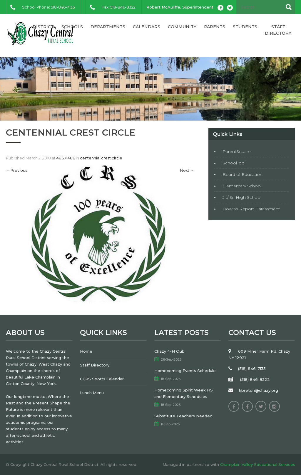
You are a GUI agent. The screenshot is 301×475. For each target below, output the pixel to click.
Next (187, 170)
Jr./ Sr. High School (242, 197)
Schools (72, 26)
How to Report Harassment (251, 208)
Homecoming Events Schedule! (185, 370)
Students (245, 26)
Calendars (146, 26)
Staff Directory (278, 30)
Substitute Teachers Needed (183, 416)
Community (182, 26)
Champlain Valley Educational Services (257, 464)
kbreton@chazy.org (258, 390)
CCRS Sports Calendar (102, 378)
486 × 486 (65, 158)
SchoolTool (234, 163)
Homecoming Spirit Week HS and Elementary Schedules (183, 393)
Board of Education (242, 174)
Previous (16, 170)
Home (86, 351)
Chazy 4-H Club (169, 351)
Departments (108, 26)
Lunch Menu (92, 392)
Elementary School (242, 186)
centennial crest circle (101, 158)
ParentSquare (237, 151)
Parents (214, 26)
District (43, 26)
